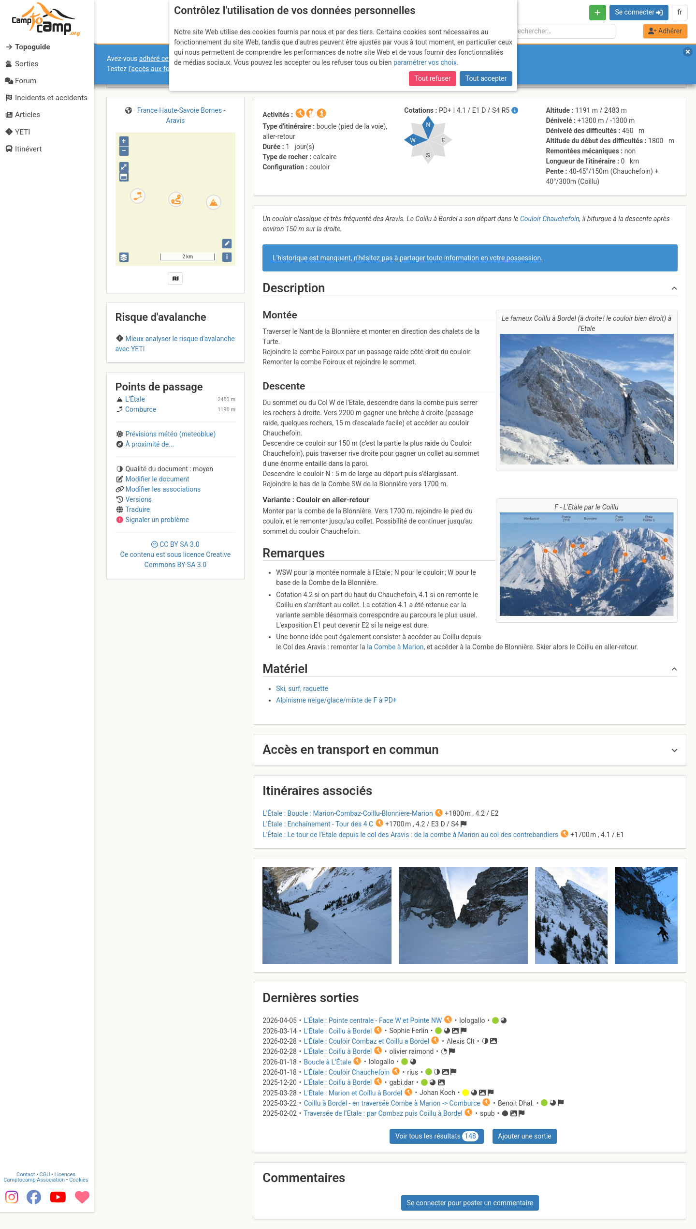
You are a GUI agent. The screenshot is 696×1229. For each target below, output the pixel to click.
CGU (47, 1191)
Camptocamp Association (36, 1197)
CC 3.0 (175, 608)
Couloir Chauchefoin (550, 219)
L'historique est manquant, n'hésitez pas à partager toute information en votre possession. (408, 258)
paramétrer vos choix (425, 62)
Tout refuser (432, 78)
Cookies (81, 1197)
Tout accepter (486, 78)
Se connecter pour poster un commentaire (470, 1203)
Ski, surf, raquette (302, 688)
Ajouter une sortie (524, 1136)
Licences (67, 1191)
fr (679, 12)
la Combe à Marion (395, 647)
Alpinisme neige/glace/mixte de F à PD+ (336, 700)
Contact (28, 1191)
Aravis (175, 368)
